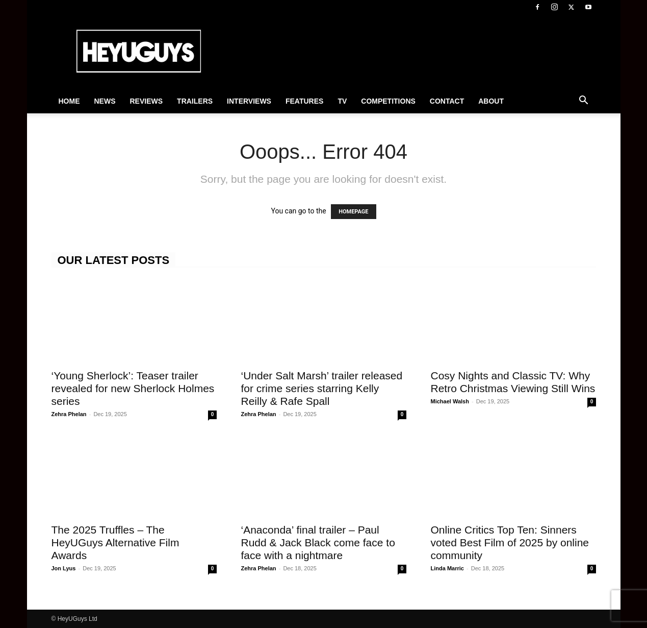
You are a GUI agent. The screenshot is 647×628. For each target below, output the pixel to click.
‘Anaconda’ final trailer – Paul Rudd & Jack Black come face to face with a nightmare (318, 542)
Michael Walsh (450, 401)
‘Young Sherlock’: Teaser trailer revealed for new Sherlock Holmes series (133, 388)
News (105, 101)
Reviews (146, 101)
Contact (447, 101)
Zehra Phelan (69, 414)
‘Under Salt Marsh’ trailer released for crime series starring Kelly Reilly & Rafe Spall (322, 388)
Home (69, 101)
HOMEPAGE (353, 211)
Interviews (249, 101)
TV (342, 101)
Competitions (388, 101)
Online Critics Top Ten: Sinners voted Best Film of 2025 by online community (510, 542)
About (491, 101)
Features (304, 101)
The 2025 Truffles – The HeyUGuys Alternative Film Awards (115, 542)
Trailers (195, 101)
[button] (584, 102)
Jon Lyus (63, 568)
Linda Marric (447, 568)
